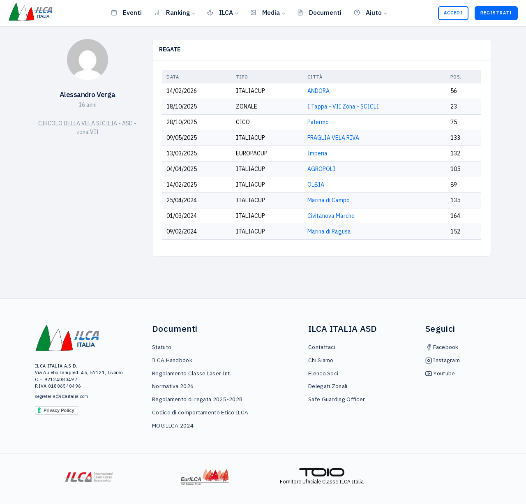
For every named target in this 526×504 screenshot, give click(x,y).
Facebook (442, 347)
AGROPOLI (321, 169)
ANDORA (318, 91)
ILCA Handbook (172, 360)
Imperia (317, 153)
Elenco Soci (323, 373)
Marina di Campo (328, 200)
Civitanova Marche (331, 216)
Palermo (318, 122)
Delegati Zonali (328, 386)
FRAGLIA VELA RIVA (333, 137)
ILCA (220, 12)
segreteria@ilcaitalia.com (61, 396)
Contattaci (321, 347)
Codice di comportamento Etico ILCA (200, 412)
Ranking (172, 12)
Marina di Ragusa (329, 231)
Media (265, 12)
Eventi (126, 12)
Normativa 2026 (173, 386)
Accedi (453, 13)
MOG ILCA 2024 (173, 425)
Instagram (442, 360)
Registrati (496, 13)
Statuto (161, 347)
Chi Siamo (321, 360)
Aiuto (368, 12)
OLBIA (315, 184)
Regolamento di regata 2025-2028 (197, 399)
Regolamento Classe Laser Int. (191, 373)
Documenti (319, 12)
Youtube (440, 373)
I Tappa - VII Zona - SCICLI (343, 106)
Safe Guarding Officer (336, 399)
